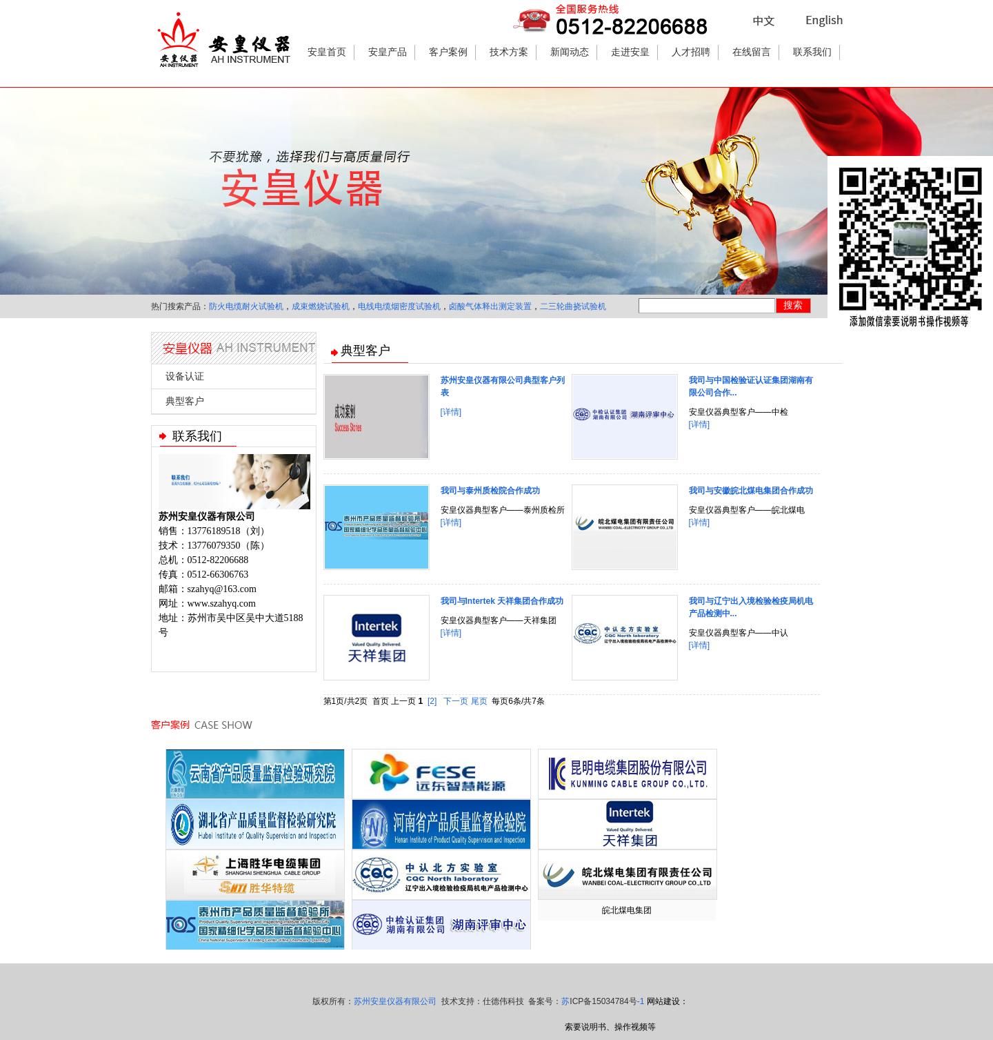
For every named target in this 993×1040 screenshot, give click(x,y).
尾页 (479, 701)
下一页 (455, 701)
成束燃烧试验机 (321, 306)
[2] (432, 701)
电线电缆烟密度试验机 (399, 306)
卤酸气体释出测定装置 (490, 306)
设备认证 (185, 376)
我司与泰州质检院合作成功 (490, 491)
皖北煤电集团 (627, 910)
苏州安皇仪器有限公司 (395, 1001)
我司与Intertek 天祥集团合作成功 (502, 601)
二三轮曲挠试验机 (573, 306)
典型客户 (185, 401)
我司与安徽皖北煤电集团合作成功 (751, 491)
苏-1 (602, 1001)
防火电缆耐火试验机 (246, 306)
